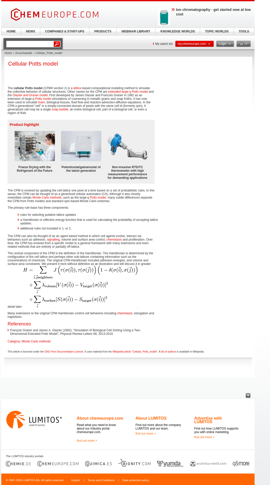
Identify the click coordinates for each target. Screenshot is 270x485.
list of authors (168, 351)
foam (41, 102)
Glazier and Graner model (30, 95)
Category (14, 341)
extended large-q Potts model (128, 91)
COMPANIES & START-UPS (64, 31)
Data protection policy (135, 480)
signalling (53, 239)
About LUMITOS (151, 418)
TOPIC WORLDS (216, 31)
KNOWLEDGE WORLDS (178, 31)
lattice (77, 88)
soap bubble (60, 109)
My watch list (164, 44)
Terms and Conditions (101, 480)
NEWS (30, 31)
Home (8, 52)
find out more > (87, 440)
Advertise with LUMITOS (208, 420)
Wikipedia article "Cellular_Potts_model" (135, 351)
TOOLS (244, 31)
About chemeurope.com (100, 418)
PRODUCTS (102, 31)
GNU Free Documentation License (64, 351)
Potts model (43, 99)
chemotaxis (114, 239)
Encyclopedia (23, 52)
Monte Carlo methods (47, 197)
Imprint (75, 480)
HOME (11, 31)
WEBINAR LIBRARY (136, 31)
